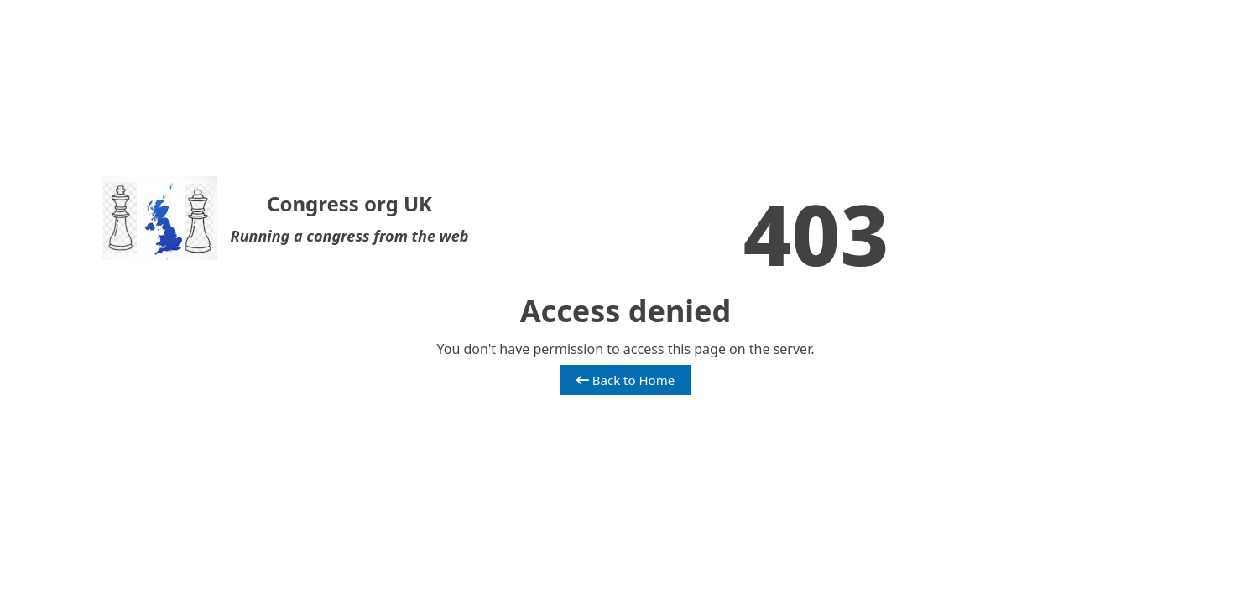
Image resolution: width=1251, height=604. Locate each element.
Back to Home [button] (625, 380)
